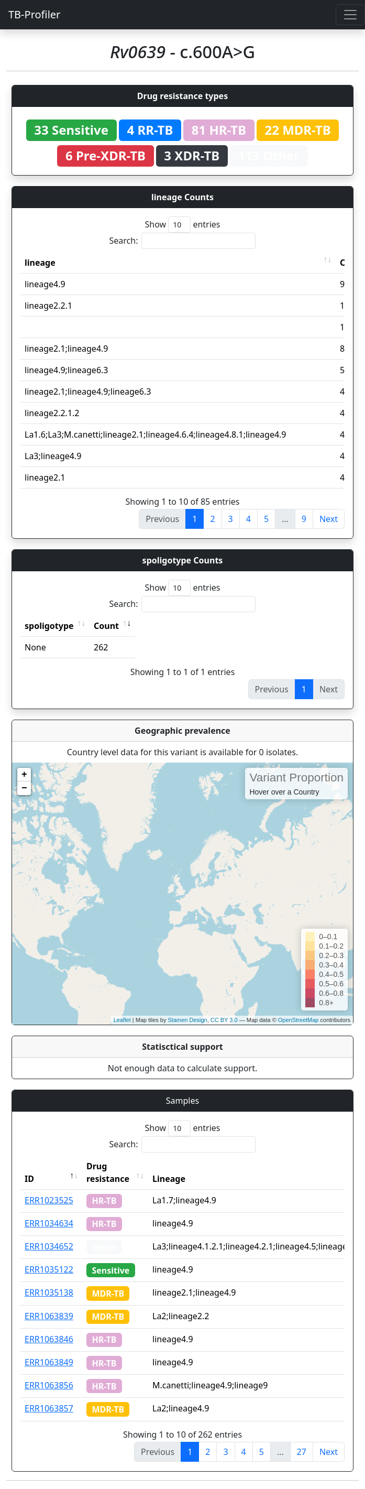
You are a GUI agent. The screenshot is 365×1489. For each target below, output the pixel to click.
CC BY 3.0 (224, 1020)
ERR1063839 (49, 1316)
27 (301, 1452)
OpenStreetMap (298, 1020)
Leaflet (122, 1020)
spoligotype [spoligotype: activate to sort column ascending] (49, 626)
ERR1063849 (49, 1362)
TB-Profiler (34, 14)
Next (328, 519)
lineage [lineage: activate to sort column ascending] (40, 262)
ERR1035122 (49, 1269)
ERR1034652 (49, 1246)
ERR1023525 (49, 1200)
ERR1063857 (49, 1408)
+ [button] (24, 774)
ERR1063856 (49, 1385)
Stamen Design (187, 1020)
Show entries (182, 224)
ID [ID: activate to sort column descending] (29, 1178)
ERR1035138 (49, 1292)
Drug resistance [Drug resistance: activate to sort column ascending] (107, 1172)
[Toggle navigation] (350, 14)
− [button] (24, 788)
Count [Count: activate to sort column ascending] (106, 626)
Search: (182, 241)
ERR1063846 (49, 1339)
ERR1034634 (49, 1223)
